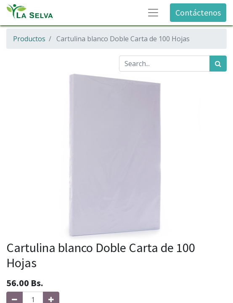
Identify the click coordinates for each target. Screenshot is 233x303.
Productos (29, 38)
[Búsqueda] (218, 64)
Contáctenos (198, 12)
